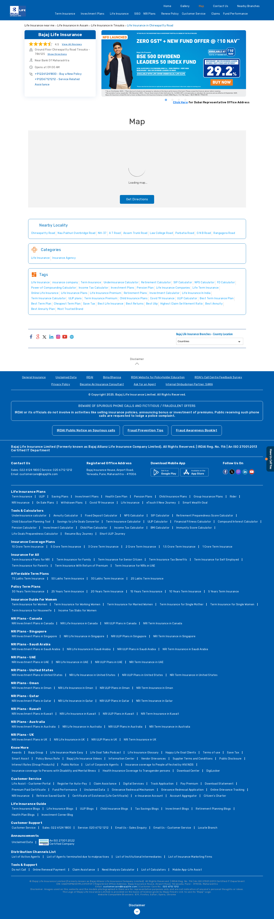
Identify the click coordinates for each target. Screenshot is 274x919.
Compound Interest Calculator (238, 521)
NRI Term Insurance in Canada (162, 623)
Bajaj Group (35, 752)
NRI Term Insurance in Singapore (174, 636)
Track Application (162, 783)
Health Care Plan (116, 496)
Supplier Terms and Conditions (193, 758)
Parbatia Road (184, 233)
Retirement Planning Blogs (213, 808)
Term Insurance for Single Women (232, 604)
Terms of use (211, 752)
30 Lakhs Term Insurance (107, 578)
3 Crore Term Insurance (103, 546)
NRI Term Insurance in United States (194, 675)
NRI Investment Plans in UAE (30, 662)
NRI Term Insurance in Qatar (154, 701)
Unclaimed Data (66, 377)
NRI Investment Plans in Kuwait (32, 713)
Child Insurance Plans (173, 496)
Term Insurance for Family (74, 559)
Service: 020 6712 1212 (93, 827)
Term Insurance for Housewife (32, 610)
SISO (137, 13)
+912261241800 (58, 74)
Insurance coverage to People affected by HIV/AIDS (159, 764)
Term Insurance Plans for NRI (31, 559)
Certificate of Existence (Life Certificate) (100, 795)
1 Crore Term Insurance (217, 546)
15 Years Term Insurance (146, 591)
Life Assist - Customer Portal (31, 783)
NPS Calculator (134, 515)
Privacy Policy (60, 384)
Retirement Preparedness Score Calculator (204, 515)
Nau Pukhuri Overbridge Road (77, 233)
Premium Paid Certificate (29, 789)
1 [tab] (166, 100)
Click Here (180, 102)
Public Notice (70, 764)
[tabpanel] (175, 63)
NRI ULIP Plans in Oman (115, 688)
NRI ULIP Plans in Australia (125, 726)
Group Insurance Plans (208, 496)
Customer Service (195, 14)
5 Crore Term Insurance (66, 546)
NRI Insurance (21, 502)
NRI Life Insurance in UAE (72, 662)
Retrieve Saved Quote (51, 795)
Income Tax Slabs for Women (77, 610)
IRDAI (89, 377)
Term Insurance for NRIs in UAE (135, 565)
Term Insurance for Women (29, 604)
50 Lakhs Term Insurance (67, 578)
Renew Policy (170, 13)
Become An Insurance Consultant (102, 384)
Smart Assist (20, 758)
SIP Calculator (160, 515)
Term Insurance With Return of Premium (81, 565)
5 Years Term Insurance (223, 591)
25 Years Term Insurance (67, 591)
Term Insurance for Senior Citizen (120, 559)
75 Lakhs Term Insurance (28, 578)
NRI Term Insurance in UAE (146, 662)
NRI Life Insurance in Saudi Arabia (89, 649)
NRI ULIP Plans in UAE (109, 662)
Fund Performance (237, 14)
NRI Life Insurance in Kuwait (78, 713)
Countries (183, 341)
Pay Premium (189, 783)
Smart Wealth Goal (195, 502)
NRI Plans (150, 14)
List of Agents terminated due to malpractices (78, 856)
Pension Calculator (24, 527)
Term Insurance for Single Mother (181, 604)
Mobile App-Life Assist (187, 869)
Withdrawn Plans (72, 502)
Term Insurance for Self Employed (216, 559)
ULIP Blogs (87, 808)
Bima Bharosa (112, 377)
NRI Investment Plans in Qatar (31, 701)
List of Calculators (153, 869)
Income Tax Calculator (129, 527)
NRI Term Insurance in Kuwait (160, 713)
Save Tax (233, 752)
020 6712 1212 (171, 886)
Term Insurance (66, 14)
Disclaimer (137, 359)
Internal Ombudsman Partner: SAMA (189, 384)
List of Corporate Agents (102, 764)
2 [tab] (172, 100)
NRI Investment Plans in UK (29, 739)
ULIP (42, 496)
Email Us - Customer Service (172, 827)
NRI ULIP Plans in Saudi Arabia (136, 649)
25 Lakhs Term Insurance (147, 578)
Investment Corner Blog (57, 814)
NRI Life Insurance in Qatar (75, 701)
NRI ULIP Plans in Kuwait (118, 713)
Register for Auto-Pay (72, 783)
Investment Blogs (177, 808)
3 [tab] (179, 100)
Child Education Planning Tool (31, 521)
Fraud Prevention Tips (145, 430)
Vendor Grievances (153, 758)
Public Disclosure (230, 758)
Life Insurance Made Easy (66, 752)
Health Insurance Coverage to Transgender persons (136, 770)
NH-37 (102, 233)
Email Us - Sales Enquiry (131, 827)
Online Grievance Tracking (227, 789)
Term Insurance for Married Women (130, 604)
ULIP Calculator (158, 521)
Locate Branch (207, 827)
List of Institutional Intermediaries (139, 856)
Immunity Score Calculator (194, 527)
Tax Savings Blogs (147, 808)
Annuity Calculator (65, 515)
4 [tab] (185, 100)
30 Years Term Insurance (28, 591)
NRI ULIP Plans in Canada (120, 623)
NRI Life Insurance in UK (69, 739)
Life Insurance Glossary (143, 752)
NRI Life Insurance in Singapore (84, 636)
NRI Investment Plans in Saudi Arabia (36, 649)
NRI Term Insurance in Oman (154, 688)
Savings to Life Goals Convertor (78, 521)
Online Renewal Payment (49, 869)
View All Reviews (72, 44)
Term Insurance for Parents (30, 565)
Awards (17, 752)
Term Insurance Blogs (26, 808)
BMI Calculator (160, 527)
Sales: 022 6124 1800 (56, 827)
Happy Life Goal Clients (181, 752)
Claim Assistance (105, 783)
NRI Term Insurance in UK (140, 739)
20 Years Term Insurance (107, 591)
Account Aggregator (183, 795)
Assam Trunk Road (135, 233)
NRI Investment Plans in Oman (31, 688)
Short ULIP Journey (112, 533)
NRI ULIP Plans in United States (142, 675)
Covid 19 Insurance (102, 502)
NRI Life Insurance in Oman (75, 688)
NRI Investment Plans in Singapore (34, 636)
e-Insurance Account (149, 795)
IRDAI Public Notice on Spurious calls (86, 430)
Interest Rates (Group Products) (33, 764)
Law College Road (161, 233)
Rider (233, 496)
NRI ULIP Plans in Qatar (114, 701)
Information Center (121, 758)
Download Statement (219, 783)
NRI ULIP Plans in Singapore (129, 636)
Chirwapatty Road (43, 233)
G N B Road (204, 233)
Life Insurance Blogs (60, 808)
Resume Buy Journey (79, 533)
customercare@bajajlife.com (39, 474)
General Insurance (34, 377)
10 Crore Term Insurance (28, 546)
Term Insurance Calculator (123, 521)
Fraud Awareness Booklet (196, 430)
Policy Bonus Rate (48, 758)
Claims (215, 13)
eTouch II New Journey (161, 502)
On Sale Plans (45, 502)
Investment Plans (94, 14)
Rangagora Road (224, 233)
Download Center (188, 770)
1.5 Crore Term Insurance (179, 546)
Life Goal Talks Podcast (105, 752)
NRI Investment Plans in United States (37, 675)
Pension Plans (143, 496)
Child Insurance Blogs (114, 808)
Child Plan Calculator (94, 527)
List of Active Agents (26, 856)
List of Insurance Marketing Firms (190, 856)
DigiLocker (213, 770)
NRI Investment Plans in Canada (33, 623)
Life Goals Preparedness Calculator (35, 533)
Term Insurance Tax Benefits (168, 559)
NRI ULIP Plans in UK (104, 739)
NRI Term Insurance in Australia (169, 726)
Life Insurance (120, 14)
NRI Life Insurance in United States (92, 675)
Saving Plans (60, 496)
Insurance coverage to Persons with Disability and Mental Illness (54, 770)
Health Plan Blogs (23, 814)
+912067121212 (57, 82)
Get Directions (137, 199)
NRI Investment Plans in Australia (34, 726)
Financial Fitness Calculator (192, 521)
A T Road (115, 233)
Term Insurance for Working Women (77, 604)
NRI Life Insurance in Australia (82, 726)
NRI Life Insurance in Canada (79, 623)
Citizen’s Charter (215, 795)
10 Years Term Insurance (185, 591)
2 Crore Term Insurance (141, 546)
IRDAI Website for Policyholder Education (158, 377)
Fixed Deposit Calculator (101, 515)
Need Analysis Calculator (118, 869)
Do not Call (19, 869)
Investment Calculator (58, 527)
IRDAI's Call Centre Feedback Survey (218, 377)
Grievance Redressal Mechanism (133, 789)
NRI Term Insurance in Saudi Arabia (185, 649)
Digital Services (133, 783)
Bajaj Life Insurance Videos (84, 758)
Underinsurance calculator (29, 515)
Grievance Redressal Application (182, 789)
